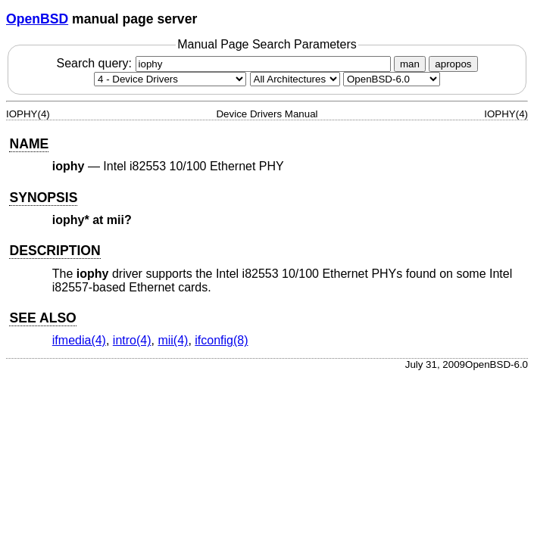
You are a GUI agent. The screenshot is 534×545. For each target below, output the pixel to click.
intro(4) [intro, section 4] (132, 340)
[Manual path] (391, 79)
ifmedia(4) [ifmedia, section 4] (79, 340)
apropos (453, 64)
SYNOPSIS (43, 197)
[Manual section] (170, 79)
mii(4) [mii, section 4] (173, 340)
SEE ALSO (42, 317)
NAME (28, 143)
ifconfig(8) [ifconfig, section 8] (221, 340)
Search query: (225, 63)
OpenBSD (37, 18)
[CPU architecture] (295, 79)
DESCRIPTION (54, 250)
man (410, 64)
